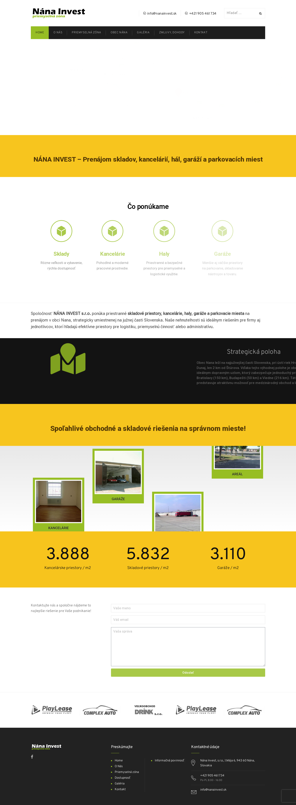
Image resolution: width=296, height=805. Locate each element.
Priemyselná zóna (127, 772)
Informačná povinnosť (169, 761)
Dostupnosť (122, 778)
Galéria (120, 784)
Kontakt (120, 789)
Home (119, 761)
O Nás (119, 766)
